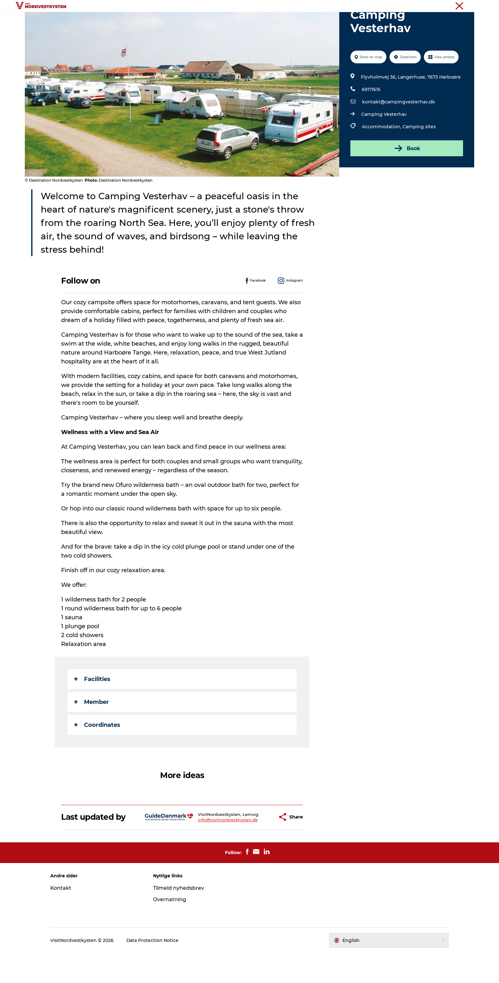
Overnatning (170, 930)
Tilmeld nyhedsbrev (179, 918)
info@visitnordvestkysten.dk (212, 850)
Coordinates (97, 755)
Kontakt (63, 918)
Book (406, 178)
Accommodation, (382, 157)
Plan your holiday (326, 21)
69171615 (371, 120)
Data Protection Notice (154, 970)
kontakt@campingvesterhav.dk (398, 132)
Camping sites (419, 157)
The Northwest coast (454, 6)
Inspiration (206, 21)
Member (91, 732)
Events (236, 21)
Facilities (92, 709)
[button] (257, 847)
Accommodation (274, 21)
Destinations (167, 21)
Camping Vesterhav (384, 144)
